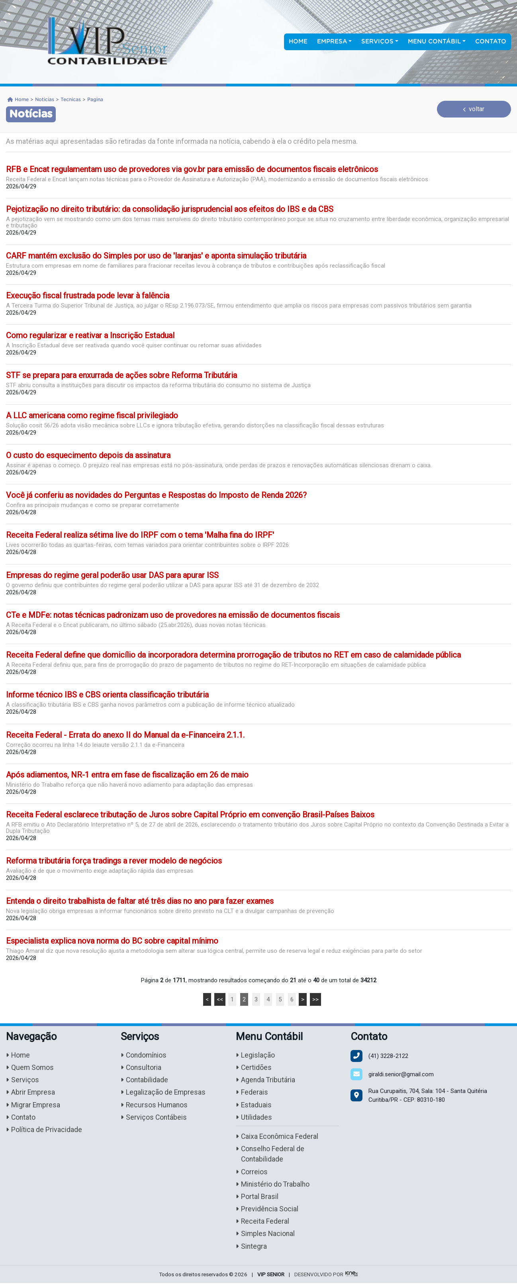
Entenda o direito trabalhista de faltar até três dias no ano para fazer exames (140, 901)
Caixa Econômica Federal (278, 1138)
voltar (473, 109)
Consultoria (141, 1068)
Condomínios (144, 1055)
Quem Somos (30, 1068)
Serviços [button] (377, 42)
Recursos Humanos (155, 1106)
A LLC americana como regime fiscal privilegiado (92, 415)
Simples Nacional (266, 1237)
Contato (490, 42)
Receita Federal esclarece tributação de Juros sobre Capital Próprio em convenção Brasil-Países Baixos (190, 814)
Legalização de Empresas (164, 1093)
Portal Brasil (257, 1199)
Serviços (22, 1081)
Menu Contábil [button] (434, 42)
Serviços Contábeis (154, 1119)
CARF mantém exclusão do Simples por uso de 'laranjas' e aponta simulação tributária (156, 256)
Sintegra (251, 1250)
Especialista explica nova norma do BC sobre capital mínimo (112, 941)
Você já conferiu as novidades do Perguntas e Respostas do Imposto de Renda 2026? (156, 495)
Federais (252, 1093)
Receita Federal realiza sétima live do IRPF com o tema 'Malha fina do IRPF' (140, 535)
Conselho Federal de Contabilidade (271, 1156)
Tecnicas (71, 99)
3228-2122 (388, 1056)
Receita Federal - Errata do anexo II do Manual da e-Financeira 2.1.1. (125, 735)
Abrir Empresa (31, 1093)
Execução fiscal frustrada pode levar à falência (87, 295)
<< (220, 999)
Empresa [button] (332, 42)
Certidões (254, 1068)
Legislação (255, 1055)
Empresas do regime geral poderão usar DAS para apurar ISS (112, 575)
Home (298, 42)
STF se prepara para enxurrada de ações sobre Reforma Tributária (121, 375)
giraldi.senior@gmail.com (401, 1074)
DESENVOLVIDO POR (318, 1278)
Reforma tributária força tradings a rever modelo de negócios (114, 861)
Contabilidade (145, 1081)
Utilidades (254, 1119)
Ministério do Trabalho (273, 1187)
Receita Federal (263, 1225)
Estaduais (254, 1106)
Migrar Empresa (33, 1106)
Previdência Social (267, 1212)
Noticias (44, 99)
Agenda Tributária (266, 1081)
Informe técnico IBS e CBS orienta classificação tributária (107, 694)
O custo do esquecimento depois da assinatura (88, 455)
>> (315, 999)
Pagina (95, 99)
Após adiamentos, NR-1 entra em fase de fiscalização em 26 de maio (127, 775)
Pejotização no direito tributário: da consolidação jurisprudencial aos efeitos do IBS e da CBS (169, 209)
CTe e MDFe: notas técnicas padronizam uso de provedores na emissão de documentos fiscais (173, 615)
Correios (252, 1174)
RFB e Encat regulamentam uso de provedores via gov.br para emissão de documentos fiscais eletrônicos (192, 169)
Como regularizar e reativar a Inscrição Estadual (90, 335)
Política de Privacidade (44, 1131)
